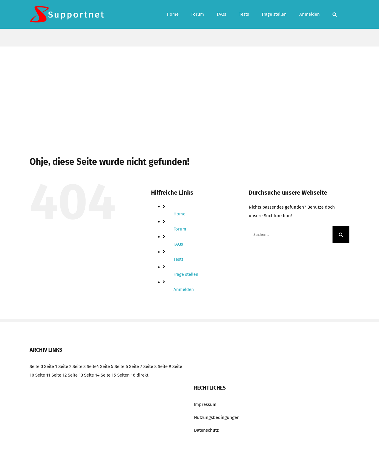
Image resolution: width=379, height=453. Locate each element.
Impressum (205, 404)
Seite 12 (59, 375)
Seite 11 (42, 375)
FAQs (178, 244)
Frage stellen (186, 274)
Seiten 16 (126, 375)
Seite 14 (91, 375)
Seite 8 (150, 366)
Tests (179, 259)
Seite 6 (121, 366)
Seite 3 (79, 366)
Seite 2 (64, 366)
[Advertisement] (189, 90)
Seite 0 (36, 366)
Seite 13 (75, 375)
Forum (180, 229)
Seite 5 (106, 366)
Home (179, 214)
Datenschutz (206, 430)
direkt (142, 375)
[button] (335, 14)
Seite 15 (108, 375)
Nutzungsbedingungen (217, 417)
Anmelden (184, 289)
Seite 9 (164, 366)
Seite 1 (50, 366)
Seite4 (93, 366)
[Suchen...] (291, 234)
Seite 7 (135, 366)
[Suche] (341, 234)
